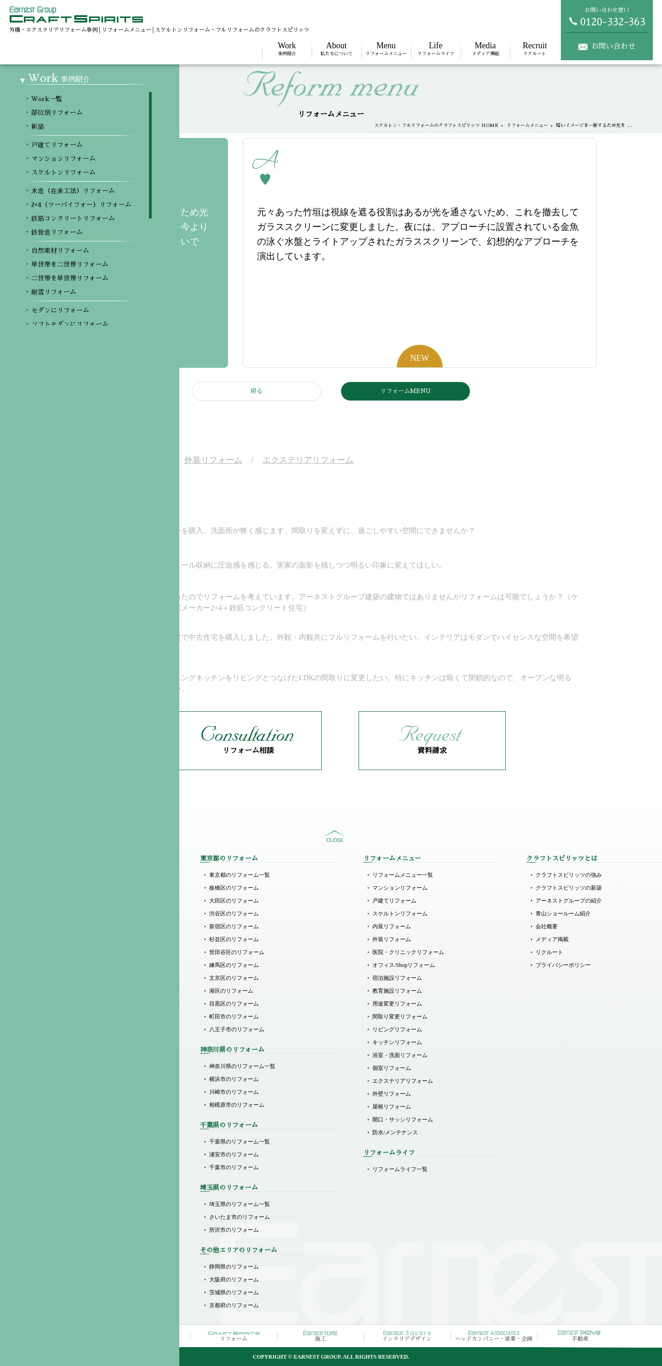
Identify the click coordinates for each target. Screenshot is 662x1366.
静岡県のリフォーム (234, 1266)
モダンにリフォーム (71, 1079)
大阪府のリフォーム (234, 1279)
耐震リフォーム (65, 1066)
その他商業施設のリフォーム (82, 1230)
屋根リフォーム (391, 1106)
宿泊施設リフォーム (397, 978)
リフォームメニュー (386, 48)
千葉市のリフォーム (234, 1167)
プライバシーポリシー (563, 965)
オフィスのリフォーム (73, 1217)
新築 (51, 900)
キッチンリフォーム (397, 1042)
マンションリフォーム (73, 950)
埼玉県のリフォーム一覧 (239, 1204)
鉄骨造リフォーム (68, 1015)
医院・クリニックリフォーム (408, 952)
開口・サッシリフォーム (402, 1119)
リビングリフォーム (397, 1029)
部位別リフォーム (68, 888)
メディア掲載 (485, 48)
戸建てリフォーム (68, 937)
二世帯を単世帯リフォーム (79, 1053)
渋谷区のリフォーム (234, 913)
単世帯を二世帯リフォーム (79, 1040)
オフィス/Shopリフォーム (403, 965)
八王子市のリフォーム (236, 1029)
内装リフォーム (391, 926)
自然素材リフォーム (71, 1027)
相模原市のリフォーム (236, 1105)
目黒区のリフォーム (234, 1003)
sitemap (334, 836)
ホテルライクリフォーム (76, 1105)
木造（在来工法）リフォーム (82, 976)
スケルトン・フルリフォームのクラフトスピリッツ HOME (436, 125)
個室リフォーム (391, 1068)
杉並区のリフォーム (234, 939)
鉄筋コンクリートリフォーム (82, 1002)
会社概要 (547, 926)
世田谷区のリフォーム (236, 952)
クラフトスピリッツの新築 (569, 888)
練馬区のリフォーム (234, 965)
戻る (257, 391)
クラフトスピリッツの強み (569, 875)
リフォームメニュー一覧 (402, 875)
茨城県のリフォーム (234, 1292)
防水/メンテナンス (395, 1132)
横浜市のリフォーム (234, 1079)
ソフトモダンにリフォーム (79, 1092)
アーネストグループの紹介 (569, 900)
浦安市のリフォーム (234, 1154)
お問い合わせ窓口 (607, 16)
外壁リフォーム (391, 1094)
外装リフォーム (391, 939)
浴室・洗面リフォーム (400, 1055)
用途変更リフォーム (397, 1003)
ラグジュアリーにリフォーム (82, 1118)
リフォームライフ (436, 48)
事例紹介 (287, 48)
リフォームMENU (405, 391)
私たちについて (337, 48)
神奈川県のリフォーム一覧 (242, 1066)
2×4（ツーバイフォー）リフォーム (89, 989)
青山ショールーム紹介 (563, 913)
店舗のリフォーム (68, 1204)
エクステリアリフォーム (402, 1081)
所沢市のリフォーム (234, 1230)
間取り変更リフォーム (400, 1016)
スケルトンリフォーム (73, 963)
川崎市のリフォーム (234, 1092)
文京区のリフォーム (234, 978)
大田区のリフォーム (234, 900)
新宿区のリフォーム (234, 926)
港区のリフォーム (231, 991)
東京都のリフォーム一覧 (239, 875)
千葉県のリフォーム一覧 (239, 1141)
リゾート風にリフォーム (76, 1130)
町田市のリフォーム (234, 1016)
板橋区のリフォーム (234, 888)
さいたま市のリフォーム (239, 1217)
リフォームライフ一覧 (400, 1169)
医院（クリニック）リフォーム (84, 1167)
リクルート (535, 48)
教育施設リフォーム (397, 991)
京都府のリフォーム (234, 1305)
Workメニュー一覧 (68, 875)
